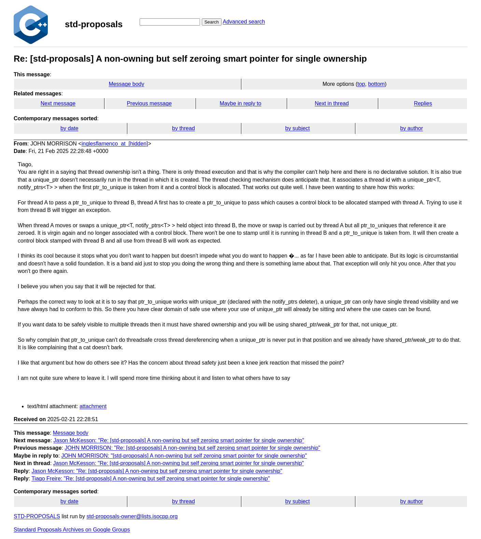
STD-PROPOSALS (37, 516)
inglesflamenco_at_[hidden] (115, 144)
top (361, 84)
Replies (423, 103)
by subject (297, 128)
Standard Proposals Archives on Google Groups (72, 530)
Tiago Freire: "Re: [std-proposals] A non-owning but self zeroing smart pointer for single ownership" (150, 478)
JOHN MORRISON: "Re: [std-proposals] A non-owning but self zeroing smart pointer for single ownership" (192, 448)
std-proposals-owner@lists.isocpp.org (132, 516)
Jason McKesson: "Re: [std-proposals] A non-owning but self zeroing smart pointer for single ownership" (179, 440)
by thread (183, 128)
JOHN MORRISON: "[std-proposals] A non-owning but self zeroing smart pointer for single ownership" (184, 456)
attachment (93, 406)
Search (211, 22)
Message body (126, 84)
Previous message (149, 103)
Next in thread (332, 103)
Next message (58, 103)
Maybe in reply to (240, 103)
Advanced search (244, 22)
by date (69, 128)
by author (411, 128)
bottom (376, 84)
